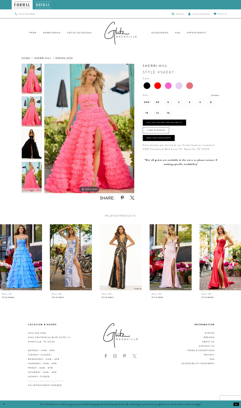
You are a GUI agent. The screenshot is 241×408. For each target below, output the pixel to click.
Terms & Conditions (201, 350)
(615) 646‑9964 (37, 333)
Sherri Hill (42, 58)
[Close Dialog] (5, 404)
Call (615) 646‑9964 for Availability (176, 125)
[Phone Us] (25, 14)
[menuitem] (22, 4)
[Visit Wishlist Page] (220, 13)
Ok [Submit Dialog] (235, 404)
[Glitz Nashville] (120, 33)
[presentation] (21, 257)
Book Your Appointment (167, 149)
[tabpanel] (32, 80)
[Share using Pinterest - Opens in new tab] (122, 197)
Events (210, 333)
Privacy (209, 354)
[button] (199, 13)
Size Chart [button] (212, 95)
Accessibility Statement (198, 363)
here (198, 404)
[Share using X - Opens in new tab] (132, 197)
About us (208, 341)
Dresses (209, 337)
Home (26, 58)
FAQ (212, 359)
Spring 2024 (64, 58)
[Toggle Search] (178, 13)
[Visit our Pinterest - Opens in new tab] (124, 356)
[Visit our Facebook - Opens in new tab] (105, 356)
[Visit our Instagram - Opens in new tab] (115, 356)
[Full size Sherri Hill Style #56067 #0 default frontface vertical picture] (89, 128)
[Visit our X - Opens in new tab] (134, 356)
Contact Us (207, 346)
